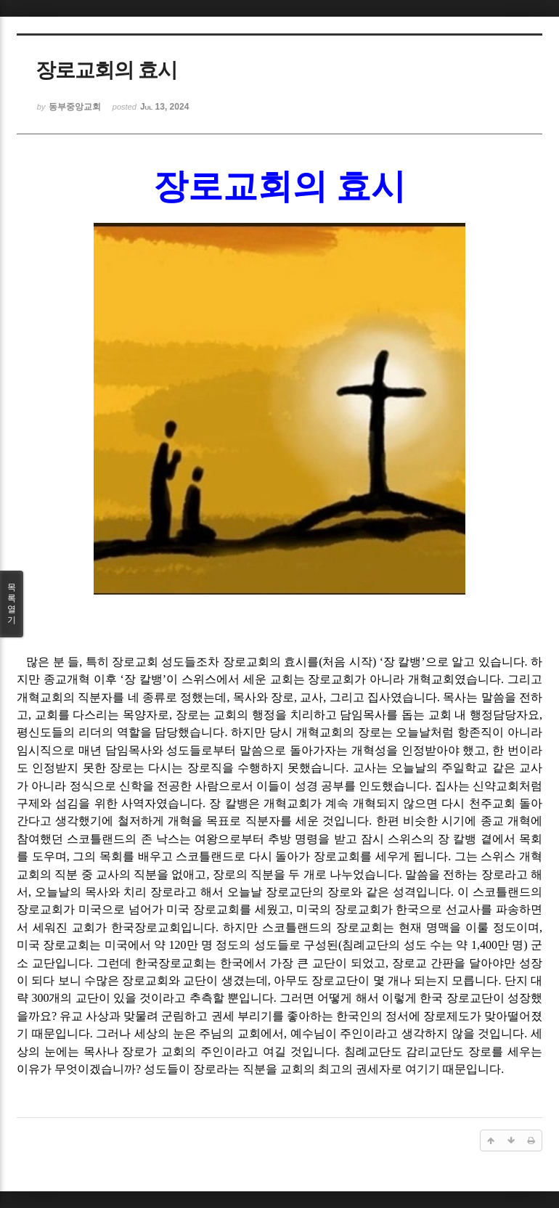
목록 (11, 604)
